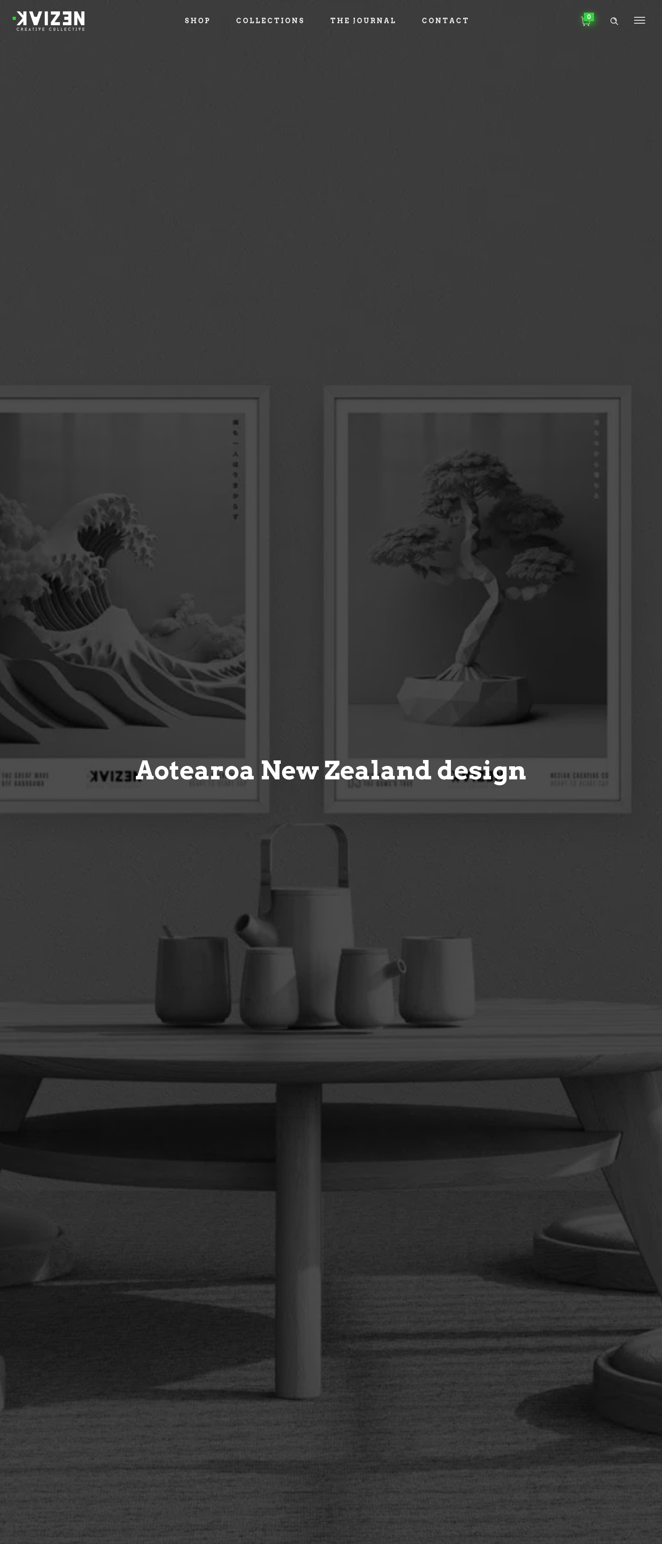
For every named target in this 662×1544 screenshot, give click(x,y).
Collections (270, 21)
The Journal (363, 21)
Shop (197, 21)
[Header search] (614, 21)
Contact (445, 21)
